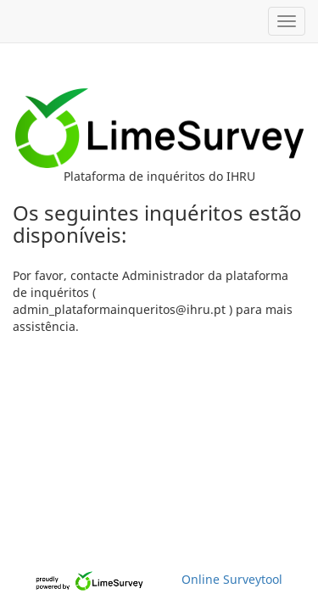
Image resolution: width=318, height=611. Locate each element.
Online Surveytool (231, 579)
